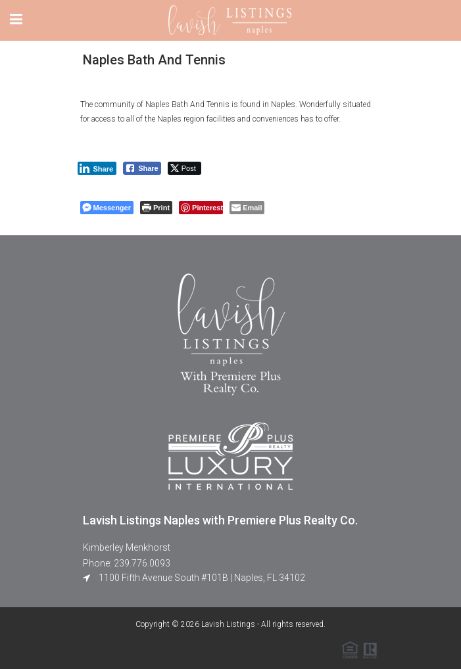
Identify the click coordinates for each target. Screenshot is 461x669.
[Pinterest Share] (201, 207)
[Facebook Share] (142, 168)
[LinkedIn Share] (97, 168)
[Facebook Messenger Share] (106, 207)
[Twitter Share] (184, 168)
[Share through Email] (247, 207)
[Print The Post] (156, 207)
